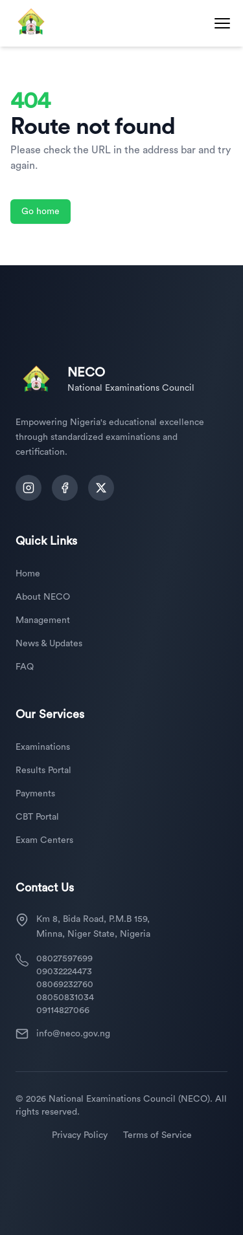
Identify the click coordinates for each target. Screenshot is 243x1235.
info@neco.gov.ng (73, 1033)
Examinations (43, 747)
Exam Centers (44, 840)
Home (28, 573)
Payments (35, 793)
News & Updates (49, 643)
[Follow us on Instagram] (28, 488)
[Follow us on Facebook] (65, 488)
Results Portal (43, 770)
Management (43, 620)
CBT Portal (37, 817)
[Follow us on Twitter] (101, 488)
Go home (40, 211)
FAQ (25, 667)
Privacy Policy (80, 1135)
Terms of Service (157, 1135)
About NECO (43, 597)
